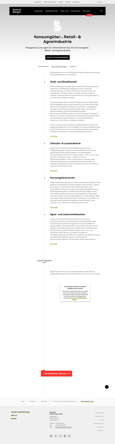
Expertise (33, 401)
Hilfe (102, 420)
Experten (73, 66)
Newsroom (38, 2)
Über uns (14, 415)
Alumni (61, 2)
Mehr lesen (54, 136)
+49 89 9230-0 (59, 423)
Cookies (100, 427)
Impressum (100, 416)
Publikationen (43, 66)
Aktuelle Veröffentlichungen (20, 412)
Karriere (14, 418)
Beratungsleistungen (59, 66)
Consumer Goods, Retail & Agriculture (64, 401)
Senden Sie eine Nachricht (63, 427)
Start (22, 401)
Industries (44, 401)
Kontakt (100, 430)
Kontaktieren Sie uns (56, 373)
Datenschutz (99, 423)
